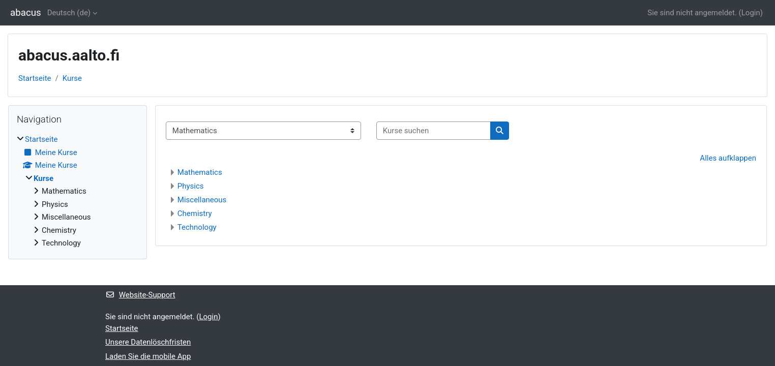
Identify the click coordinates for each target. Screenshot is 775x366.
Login (750, 12)
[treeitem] (77, 191)
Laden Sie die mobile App (148, 356)
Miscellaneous (202, 199)
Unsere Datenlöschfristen (148, 342)
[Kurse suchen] (433, 130)
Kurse (72, 78)
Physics (190, 186)
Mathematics (199, 172)
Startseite (34, 78)
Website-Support (140, 294)
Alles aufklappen (728, 158)
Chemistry (194, 213)
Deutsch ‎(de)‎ (69, 12)
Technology (197, 227)
